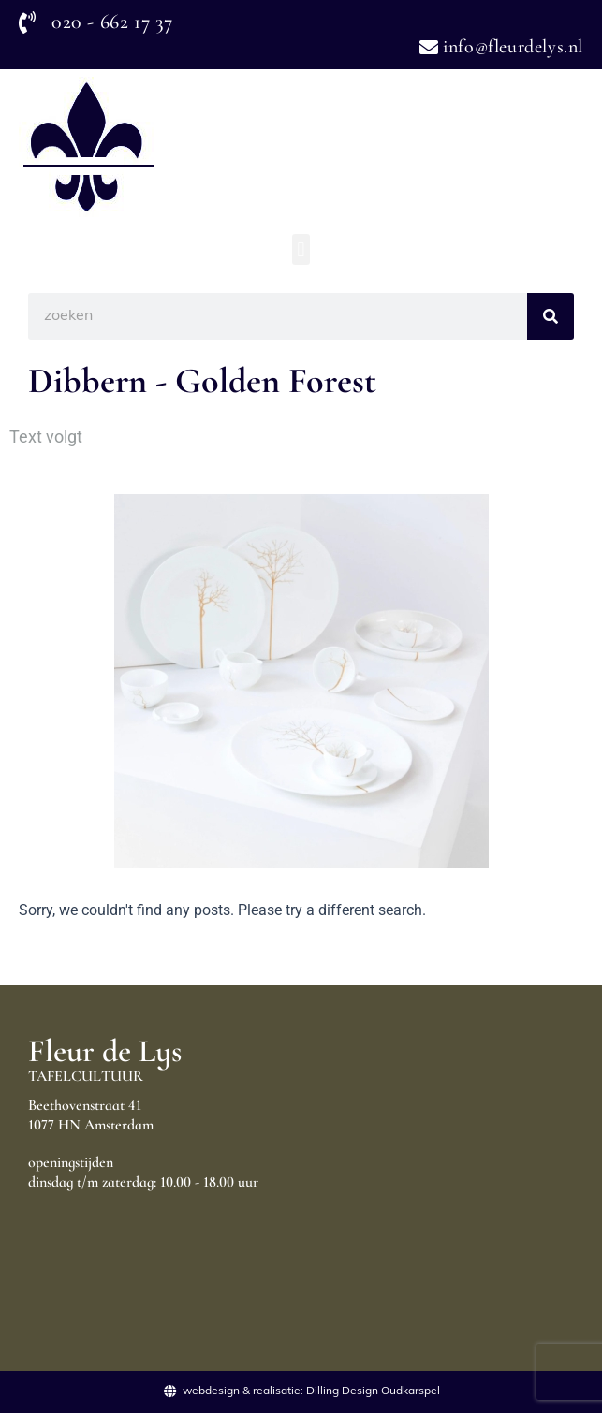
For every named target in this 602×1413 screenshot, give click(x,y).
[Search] (550, 316)
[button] (301, 249)
